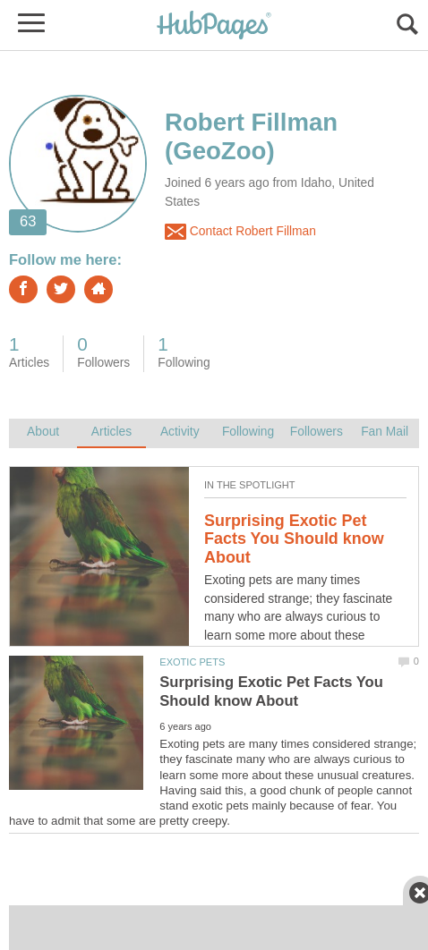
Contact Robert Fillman (240, 231)
